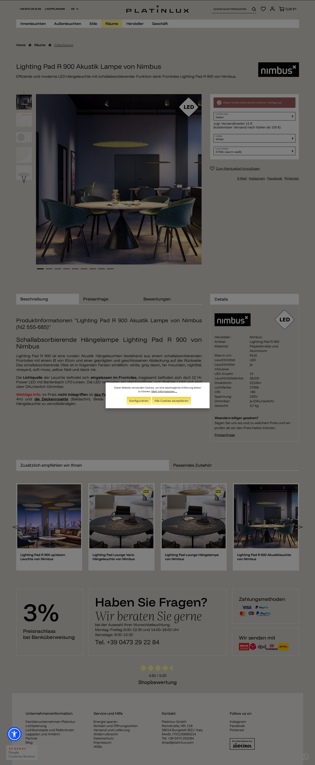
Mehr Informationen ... (164, 391)
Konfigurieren (138, 401)
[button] (14, 734)
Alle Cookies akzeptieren (171, 401)
